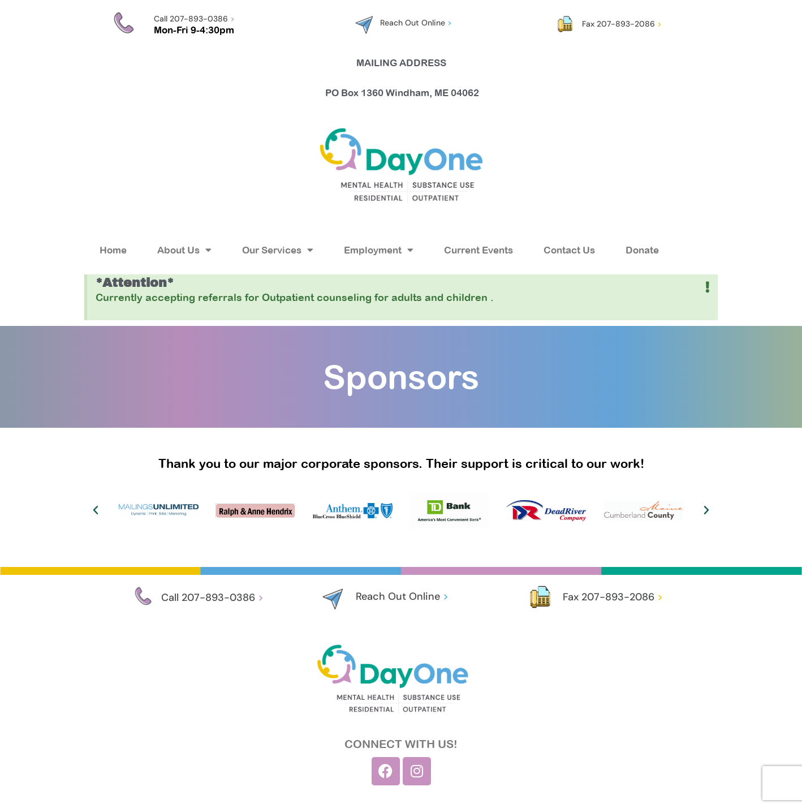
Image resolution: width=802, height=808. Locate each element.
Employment (378, 249)
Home (113, 250)
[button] (95, 510)
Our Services (277, 249)
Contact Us (569, 250)
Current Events (478, 250)
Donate (642, 250)
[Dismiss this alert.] (708, 287)
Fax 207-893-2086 (622, 24)
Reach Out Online (416, 23)
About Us (184, 249)
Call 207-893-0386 (194, 19)
